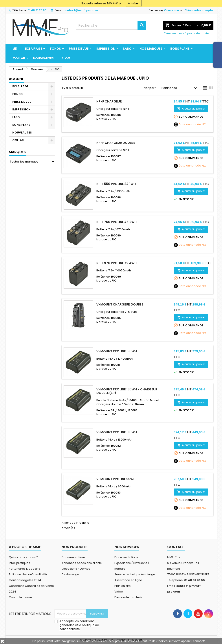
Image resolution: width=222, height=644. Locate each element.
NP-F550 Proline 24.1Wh (116, 184)
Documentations (73, 557)
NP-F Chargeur (109, 101)
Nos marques (150, 48)
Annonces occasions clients (82, 563)
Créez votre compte (199, 10)
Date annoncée (190, 124)
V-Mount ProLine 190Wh (116, 432)
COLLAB (19, 58)
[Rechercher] (111, 25)
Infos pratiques (19, 563)
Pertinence (179, 88)
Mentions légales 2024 (25, 580)
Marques (17, 151)
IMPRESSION (105, 48)
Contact (176, 546)
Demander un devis (128, 597)
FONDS (55, 48)
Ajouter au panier (191, 108)
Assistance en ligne (128, 580)
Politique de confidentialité (28, 574)
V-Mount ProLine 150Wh (116, 351)
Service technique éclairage (134, 574)
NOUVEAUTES (43, 58)
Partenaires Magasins (24, 569)
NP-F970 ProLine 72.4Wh (116, 263)
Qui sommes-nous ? (23, 557)
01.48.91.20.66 (37, 10)
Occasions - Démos (76, 569)
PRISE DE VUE (78, 48)
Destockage (70, 574)
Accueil (16, 78)
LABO (127, 48)
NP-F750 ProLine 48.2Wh (116, 222)
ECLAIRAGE (33, 48)
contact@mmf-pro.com (81, 10)
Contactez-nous (20, 597)
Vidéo (118, 591)
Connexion (171, 10)
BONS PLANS (180, 48)
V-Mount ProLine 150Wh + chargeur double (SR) (126, 391)
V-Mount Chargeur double (119, 304)
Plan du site (122, 586)
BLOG (66, 58)
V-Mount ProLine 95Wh (116, 479)
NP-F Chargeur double (115, 143)
